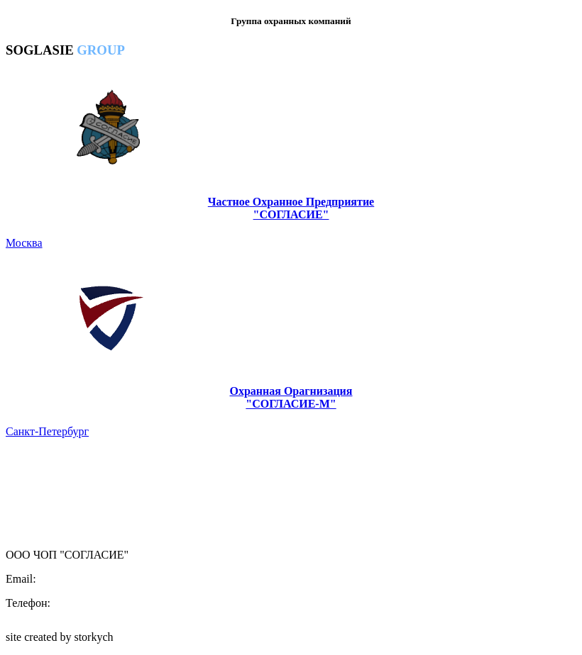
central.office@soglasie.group (107, 579)
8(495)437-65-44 (92, 603)
